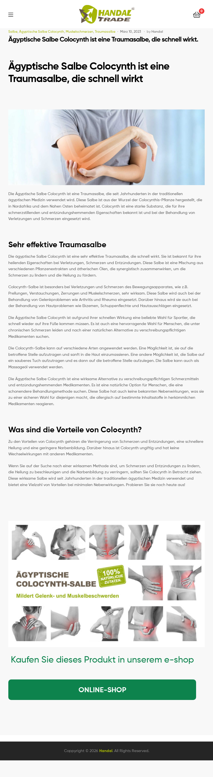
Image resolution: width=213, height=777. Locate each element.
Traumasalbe (105, 31)
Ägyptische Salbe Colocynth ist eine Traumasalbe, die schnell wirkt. (103, 39)
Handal (157, 31)
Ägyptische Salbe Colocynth (41, 31)
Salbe (12, 31)
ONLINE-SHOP (102, 689)
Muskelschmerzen (79, 31)
